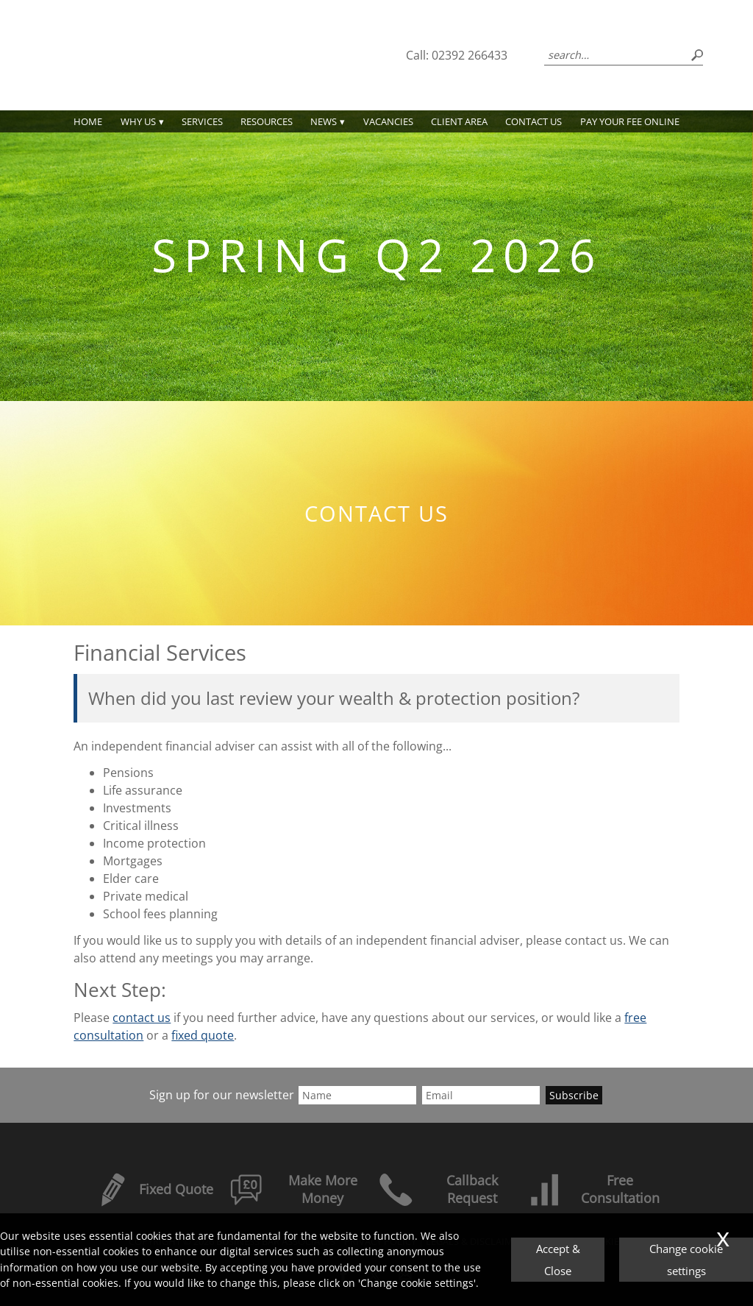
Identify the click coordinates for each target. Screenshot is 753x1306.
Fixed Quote (154, 1189)
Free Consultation (593, 1189)
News (323, 121)
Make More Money (293, 1189)
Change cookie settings (686, 1259)
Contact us (533, 121)
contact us (142, 1017)
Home (88, 121)
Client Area (459, 121)
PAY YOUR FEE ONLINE (629, 121)
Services (202, 121)
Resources (266, 121)
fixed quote (202, 1035)
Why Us (138, 121)
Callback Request (438, 1189)
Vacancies (388, 121)
